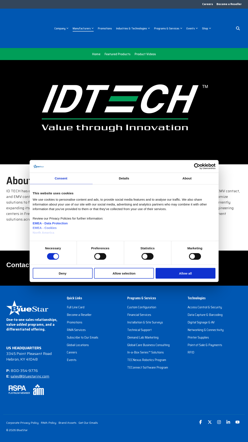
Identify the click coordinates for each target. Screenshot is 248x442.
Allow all (185, 273)
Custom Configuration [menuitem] (141, 287)
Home (96, 34)
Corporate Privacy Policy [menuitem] (22, 402)
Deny (63, 273)
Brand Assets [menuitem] (67, 402)
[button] (201, 402)
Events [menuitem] (71, 338)
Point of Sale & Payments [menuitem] (205, 323)
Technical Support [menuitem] (139, 309)
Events (192, 18)
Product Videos (145, 34)
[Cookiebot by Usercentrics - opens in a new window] (197, 166)
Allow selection (124, 273)
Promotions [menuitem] (74, 301)
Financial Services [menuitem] (139, 294)
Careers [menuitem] (207, 4)
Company (61, 18)
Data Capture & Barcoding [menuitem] (205, 294)
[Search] (238, 18)
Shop (206, 18)
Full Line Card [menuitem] (75, 287)
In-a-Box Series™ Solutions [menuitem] (145, 331)
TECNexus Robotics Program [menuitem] (146, 338)
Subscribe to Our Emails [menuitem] (82, 316)
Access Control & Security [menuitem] (205, 287)
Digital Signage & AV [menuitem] (201, 301)
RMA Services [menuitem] (76, 309)
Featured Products (117, 34)
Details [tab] (124, 178)
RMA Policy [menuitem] (48, 402)
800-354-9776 (24, 350)
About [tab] (187, 178)
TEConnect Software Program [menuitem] (147, 345)
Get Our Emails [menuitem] (88, 402)
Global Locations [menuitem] (78, 323)
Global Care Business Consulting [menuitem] (148, 323)
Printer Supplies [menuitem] (198, 316)
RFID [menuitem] (191, 331)
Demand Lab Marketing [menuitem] (143, 316)
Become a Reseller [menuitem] (229, 4)
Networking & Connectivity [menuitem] (206, 309)
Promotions (105, 18)
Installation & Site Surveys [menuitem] (145, 301)
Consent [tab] (61, 178)
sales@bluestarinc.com (30, 356)
